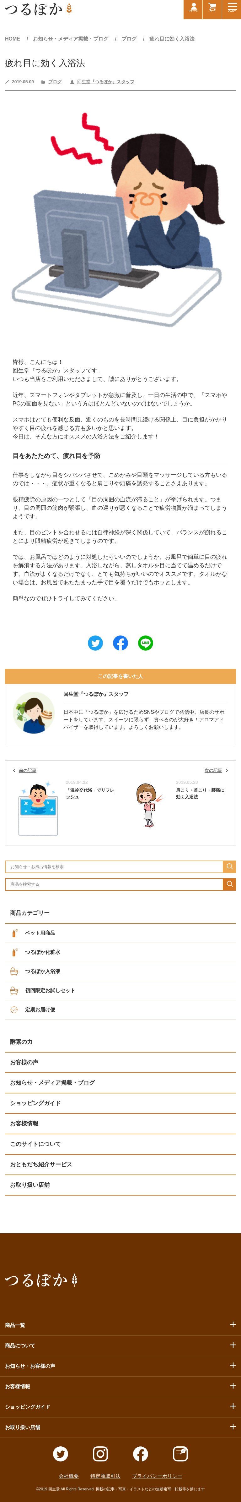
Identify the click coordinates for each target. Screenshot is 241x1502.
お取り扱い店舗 (30, 1185)
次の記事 (213, 770)
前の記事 (27, 770)
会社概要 (69, 1476)
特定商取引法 (105, 1476)
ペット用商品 (40, 933)
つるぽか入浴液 (42, 971)
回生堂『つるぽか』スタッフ (105, 81)
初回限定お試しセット (50, 990)
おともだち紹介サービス (41, 1164)
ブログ (129, 38)
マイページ (191, 15)
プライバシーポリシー (157, 1476)
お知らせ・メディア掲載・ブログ (70, 38)
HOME (12, 38)
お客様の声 (24, 1062)
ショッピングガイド (35, 1103)
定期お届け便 (40, 1009)
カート (211, 15)
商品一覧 (15, 1325)
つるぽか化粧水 (42, 952)
